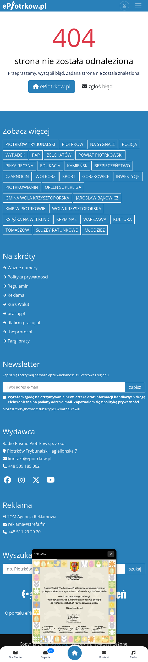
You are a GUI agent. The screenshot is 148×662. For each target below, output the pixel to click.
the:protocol (20, 332)
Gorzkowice (95, 176)
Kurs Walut (18, 304)
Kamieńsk (77, 166)
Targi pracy (19, 341)
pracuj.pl (16, 313)
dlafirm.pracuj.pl (24, 323)
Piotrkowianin (22, 187)
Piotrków (72, 144)
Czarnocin (17, 176)
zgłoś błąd (97, 86)
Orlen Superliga (63, 187)
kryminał (66, 219)
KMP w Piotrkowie (25, 209)
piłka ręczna (19, 166)
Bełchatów (59, 155)
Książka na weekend (28, 219)
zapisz (135, 387)
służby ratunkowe (57, 230)
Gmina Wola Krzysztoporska (37, 198)
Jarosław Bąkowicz (97, 198)
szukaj (135, 569)
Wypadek (15, 155)
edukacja (50, 166)
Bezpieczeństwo (112, 166)
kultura (122, 219)
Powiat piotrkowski (100, 155)
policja (129, 144)
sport (68, 176)
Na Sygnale (102, 144)
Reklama (16, 295)
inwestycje (128, 176)
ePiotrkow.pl (51, 86)
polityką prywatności (121, 402)
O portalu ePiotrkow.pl (27, 613)
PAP (36, 155)
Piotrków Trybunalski (30, 144)
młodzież (95, 230)
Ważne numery (22, 268)
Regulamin (18, 286)
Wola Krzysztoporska (76, 209)
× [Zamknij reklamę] (110, 554)
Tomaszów (17, 230)
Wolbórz (46, 176)
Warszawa (94, 219)
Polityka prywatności (28, 277)
